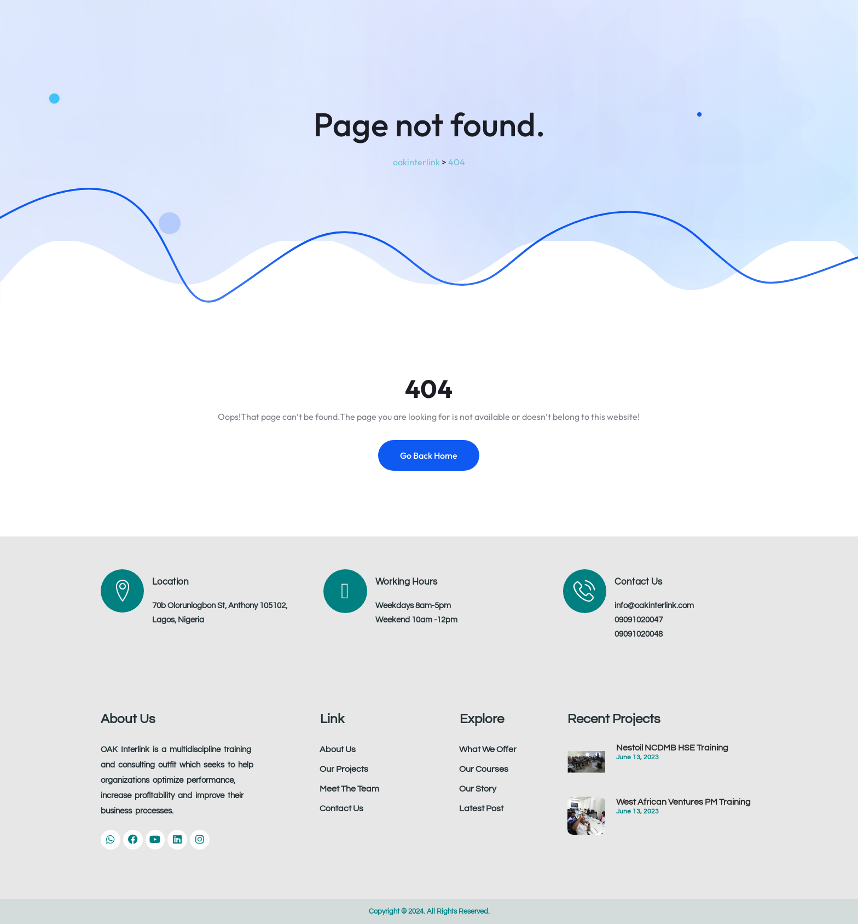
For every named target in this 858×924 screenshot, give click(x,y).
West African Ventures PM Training (683, 802)
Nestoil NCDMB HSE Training (672, 747)
